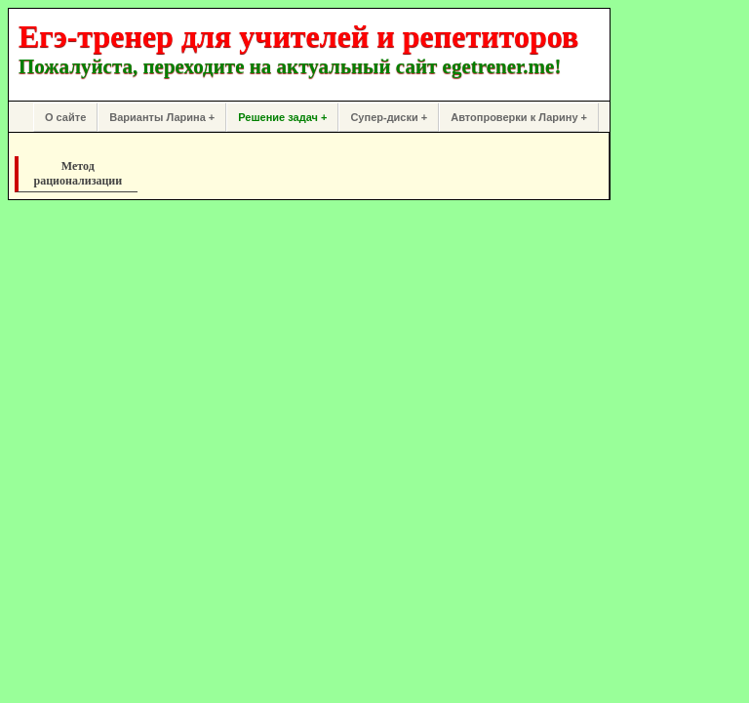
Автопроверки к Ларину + (519, 117)
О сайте (65, 117)
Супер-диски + (388, 117)
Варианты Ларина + (162, 117)
